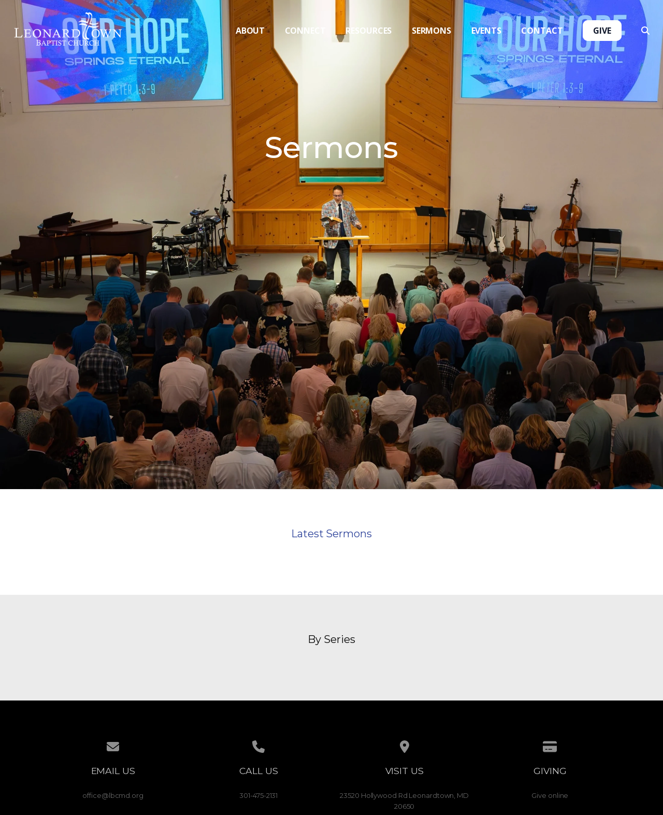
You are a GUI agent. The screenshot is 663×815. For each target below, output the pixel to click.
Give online (549, 795)
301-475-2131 (258, 795)
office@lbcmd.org (112, 795)
